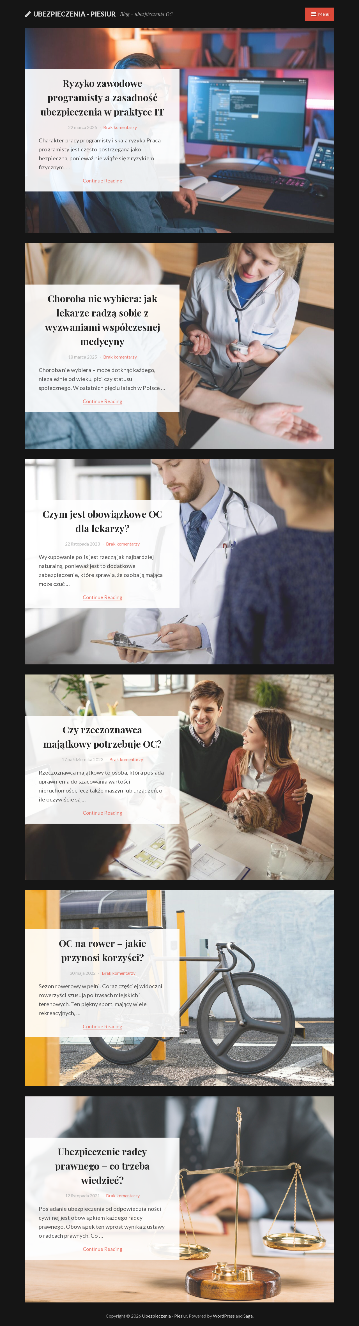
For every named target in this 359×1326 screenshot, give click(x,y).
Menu (323, 14)
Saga (248, 1315)
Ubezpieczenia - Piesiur (74, 14)
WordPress (224, 1315)
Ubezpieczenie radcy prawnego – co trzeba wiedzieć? (102, 1165)
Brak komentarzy (120, 127)
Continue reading (102, 180)
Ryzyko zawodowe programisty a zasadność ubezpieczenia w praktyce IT (102, 97)
